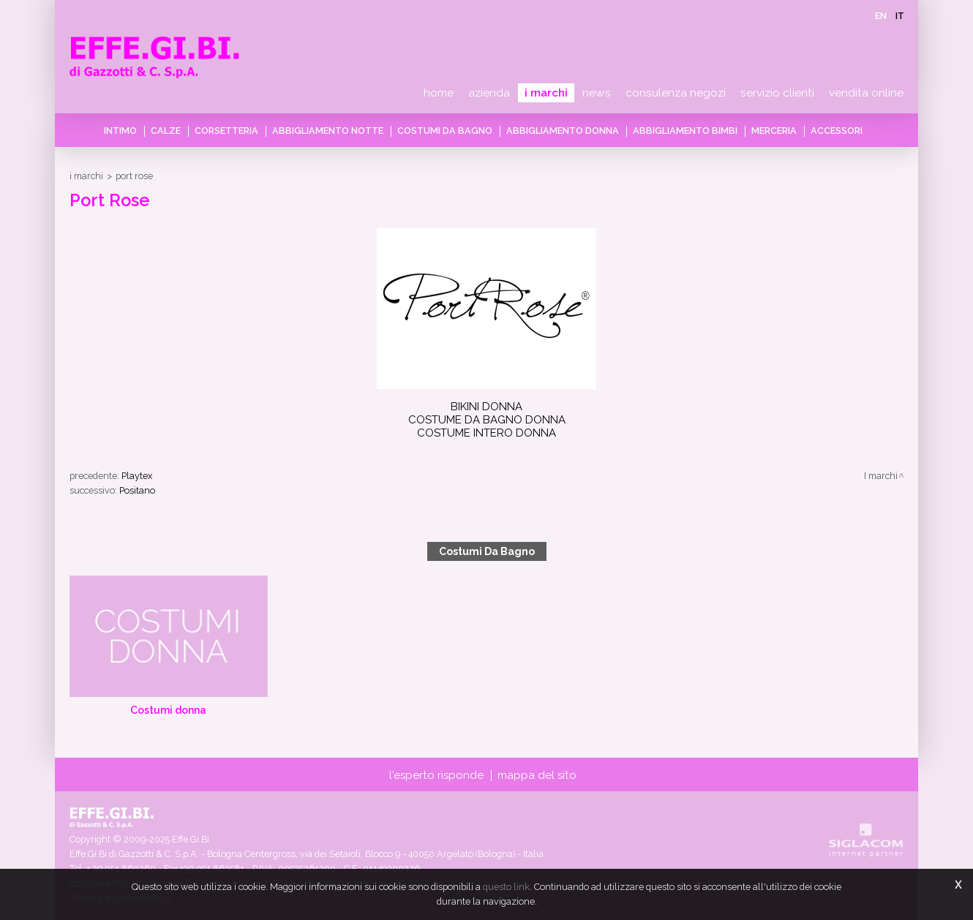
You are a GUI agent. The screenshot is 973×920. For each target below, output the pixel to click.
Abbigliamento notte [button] (327, 130)
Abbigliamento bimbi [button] (685, 130)
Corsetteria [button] (226, 130)
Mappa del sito (536, 775)
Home (439, 92)
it (899, 15)
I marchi (546, 92)
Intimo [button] (120, 130)
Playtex (136, 475)
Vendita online (866, 92)
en (881, 15)
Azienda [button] (489, 92)
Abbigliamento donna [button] (562, 130)
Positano (137, 490)
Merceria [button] (774, 130)
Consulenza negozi (676, 92)
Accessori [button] (837, 130)
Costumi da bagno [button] (444, 130)
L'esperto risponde (436, 775)
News (596, 92)
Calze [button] (166, 130)
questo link (506, 886)
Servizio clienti (777, 92)
